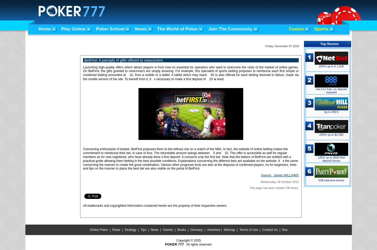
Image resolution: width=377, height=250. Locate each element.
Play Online (73, 28)
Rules (116, 230)
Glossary (196, 230)
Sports (321, 28)
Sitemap (229, 230)
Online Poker (99, 230)
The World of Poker (177, 28)
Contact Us (270, 230)
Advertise (213, 230)
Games (168, 230)
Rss (284, 230)
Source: (280, 175)
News (140, 28)
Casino (296, 28)
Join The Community (230, 28)
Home (44, 28)
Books (181, 230)
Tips (143, 230)
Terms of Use (249, 230)
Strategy (130, 230)
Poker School (110, 28)
